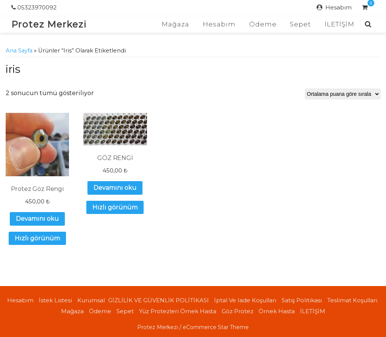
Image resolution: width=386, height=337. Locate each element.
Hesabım (338, 7)
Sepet (300, 24)
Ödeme (263, 24)
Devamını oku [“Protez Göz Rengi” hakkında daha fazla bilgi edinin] (37, 218)
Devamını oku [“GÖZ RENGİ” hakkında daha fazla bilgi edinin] (114, 187)
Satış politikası (302, 300)
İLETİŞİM (339, 24)
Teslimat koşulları (352, 300)
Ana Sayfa (19, 50)
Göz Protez (237, 311)
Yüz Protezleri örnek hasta (177, 311)
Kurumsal (91, 300)
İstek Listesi (55, 300)
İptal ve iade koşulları (245, 300)
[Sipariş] (342, 94)
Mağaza (175, 24)
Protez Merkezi (49, 24)
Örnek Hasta (277, 311)
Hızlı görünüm (37, 238)
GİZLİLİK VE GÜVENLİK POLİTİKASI (158, 300)
